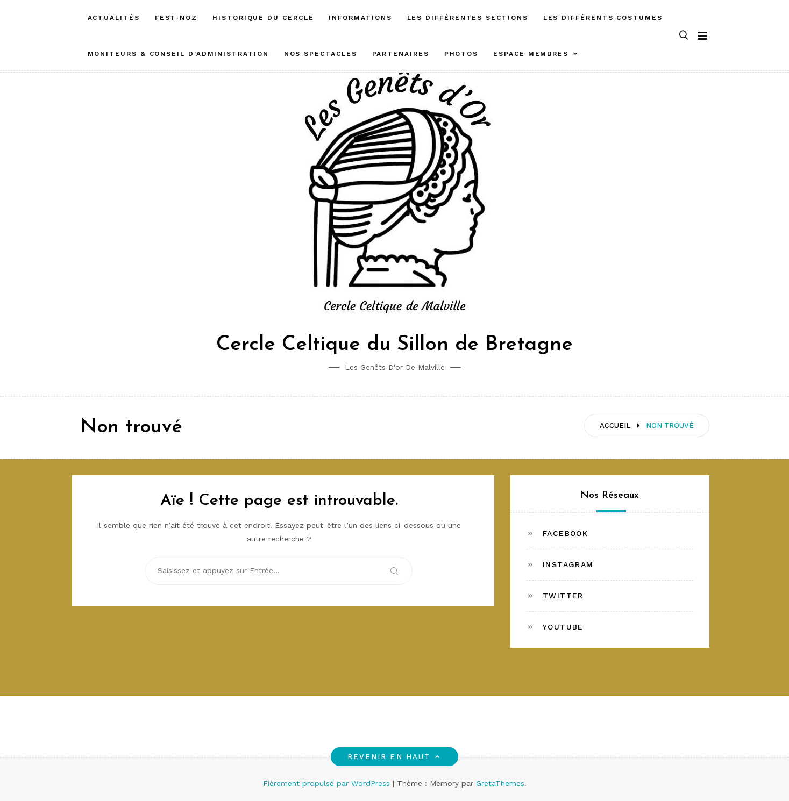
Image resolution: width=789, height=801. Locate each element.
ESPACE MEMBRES (530, 54)
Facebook (565, 533)
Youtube (563, 627)
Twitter (563, 595)
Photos (461, 54)
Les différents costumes (603, 18)
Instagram (568, 564)
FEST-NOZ (176, 18)
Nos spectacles (320, 54)
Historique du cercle (263, 18)
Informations (360, 18)
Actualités (114, 18)
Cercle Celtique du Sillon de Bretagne (394, 344)
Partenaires (400, 54)
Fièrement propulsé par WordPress (328, 783)
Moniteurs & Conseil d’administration (178, 54)
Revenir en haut (394, 757)
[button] (683, 35)
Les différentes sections (467, 18)
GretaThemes (500, 783)
